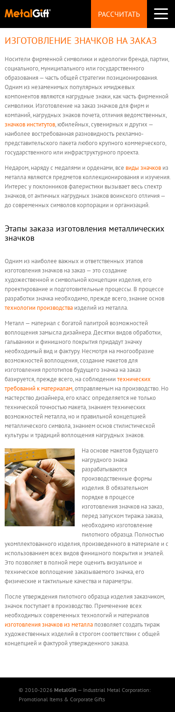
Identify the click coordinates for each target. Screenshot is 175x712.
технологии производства (39, 308)
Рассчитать (119, 14)
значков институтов (30, 124)
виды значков (143, 168)
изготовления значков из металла (49, 624)
